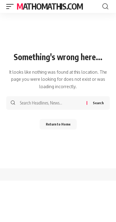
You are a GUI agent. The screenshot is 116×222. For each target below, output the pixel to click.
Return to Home (58, 124)
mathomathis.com (50, 6)
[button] (11, 6)
